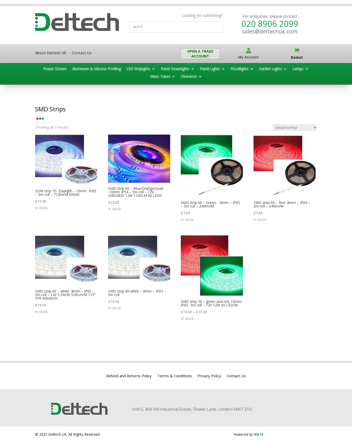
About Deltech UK (50, 53)
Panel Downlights (175, 69)
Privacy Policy (209, 376)
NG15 (258, 434)
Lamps (298, 69)
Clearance (189, 77)
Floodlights (239, 69)
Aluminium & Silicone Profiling (96, 69)
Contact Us (81, 53)
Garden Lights (270, 69)
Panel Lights (210, 69)
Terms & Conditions (174, 376)
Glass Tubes (160, 77)
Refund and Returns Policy (129, 376)
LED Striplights (138, 69)
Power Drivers (55, 69)
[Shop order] (294, 127)
